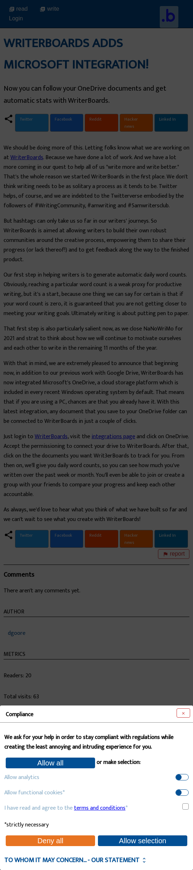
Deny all (50, 841)
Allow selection (142, 841)
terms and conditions (99, 808)
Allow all (50, 763)
